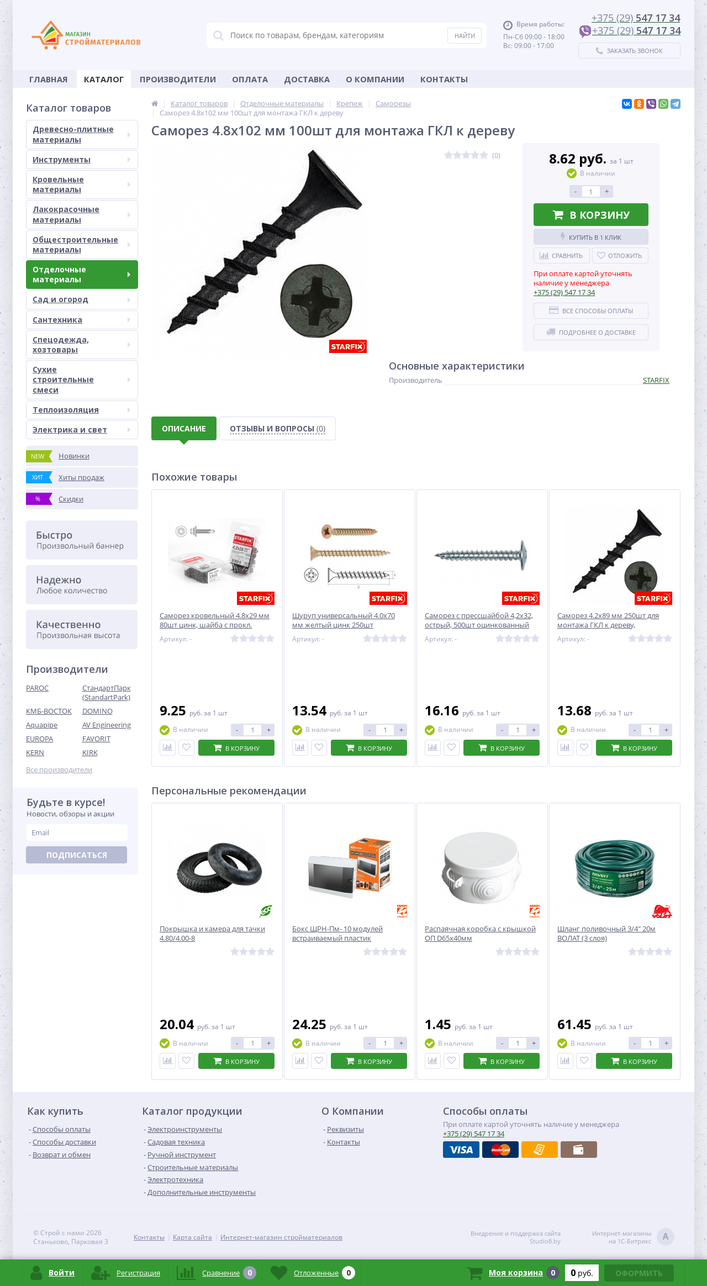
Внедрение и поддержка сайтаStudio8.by (516, 1237)
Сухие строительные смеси (81, 379)
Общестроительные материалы (81, 244)
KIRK (90, 752)
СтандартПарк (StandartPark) (106, 692)
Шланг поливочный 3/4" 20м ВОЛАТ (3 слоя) (606, 933)
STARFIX (656, 380)
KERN (35, 752)
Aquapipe (41, 725)
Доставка (307, 79)
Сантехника (81, 319)
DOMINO (97, 711)
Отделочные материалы (81, 274)
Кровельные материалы (81, 184)
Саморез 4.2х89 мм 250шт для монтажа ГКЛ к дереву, (608, 620)
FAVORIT (96, 739)
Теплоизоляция (81, 409)
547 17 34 (564, 292)
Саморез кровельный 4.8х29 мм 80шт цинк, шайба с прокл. (215, 620)
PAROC (37, 688)
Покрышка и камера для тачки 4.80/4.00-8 (212, 933)
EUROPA (39, 739)
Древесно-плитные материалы (81, 134)
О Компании (375, 79)
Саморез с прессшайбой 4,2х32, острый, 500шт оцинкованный (479, 620)
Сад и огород (81, 299)
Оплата (250, 79)
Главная (48, 79)
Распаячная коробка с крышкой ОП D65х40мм (480, 933)
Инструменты (81, 159)
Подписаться (76, 855)
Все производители (59, 769)
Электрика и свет (81, 429)
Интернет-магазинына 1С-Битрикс (633, 1238)
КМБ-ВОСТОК (49, 711)
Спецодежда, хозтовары (81, 344)
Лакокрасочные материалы (81, 214)
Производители (178, 79)
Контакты (444, 79)
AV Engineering (106, 725)
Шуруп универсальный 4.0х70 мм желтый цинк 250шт (343, 620)
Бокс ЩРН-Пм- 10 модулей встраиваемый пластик (337, 933)
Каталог (104, 79)
